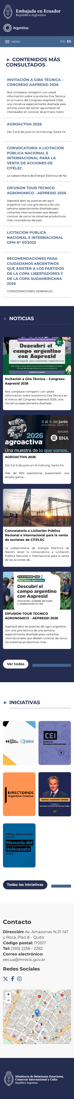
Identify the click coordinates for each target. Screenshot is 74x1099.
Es (69, 41)
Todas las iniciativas (25, 884)
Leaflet (45, 1043)
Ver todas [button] (15, 664)
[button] (37, 1013)
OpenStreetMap (57, 1043)
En (62, 41)
